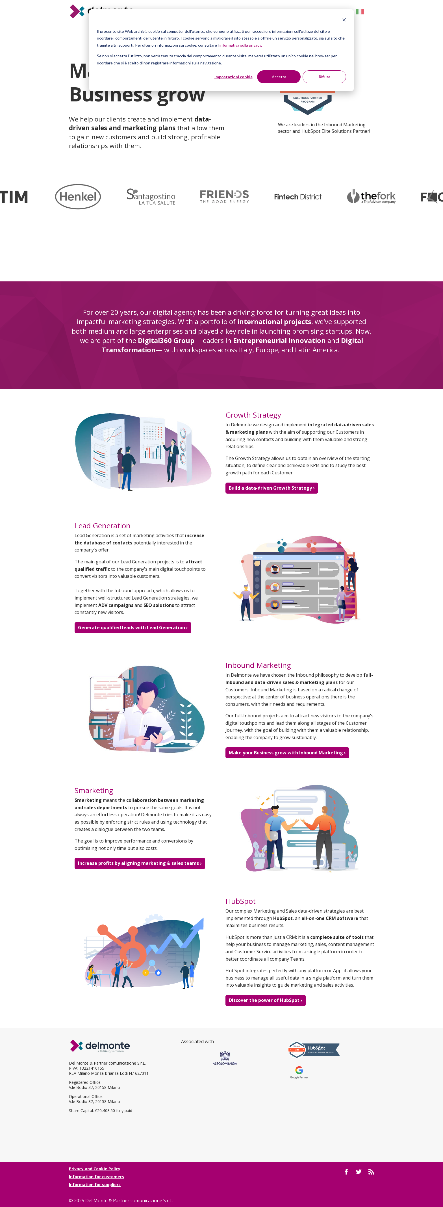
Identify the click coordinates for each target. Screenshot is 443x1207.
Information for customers (96, 1176)
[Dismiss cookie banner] (344, 20)
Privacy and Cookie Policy (94, 1168)
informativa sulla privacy (240, 45)
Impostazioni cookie (233, 76)
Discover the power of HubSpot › (265, 1000)
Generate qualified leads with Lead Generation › (133, 627)
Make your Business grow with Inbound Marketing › (287, 753)
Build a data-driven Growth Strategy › (272, 488)
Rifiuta (324, 76)
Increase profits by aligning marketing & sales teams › (140, 863)
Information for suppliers (95, 1184)
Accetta (279, 76)
